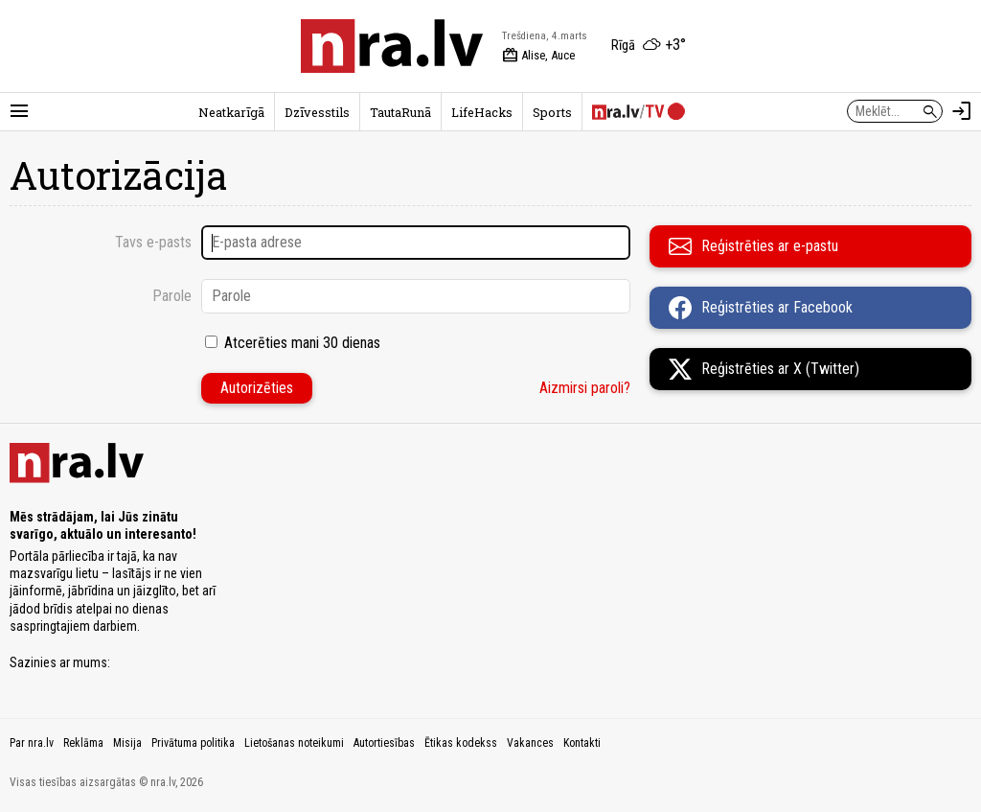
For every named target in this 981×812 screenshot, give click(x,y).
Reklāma (83, 743)
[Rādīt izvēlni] (19, 111)
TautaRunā (400, 112)
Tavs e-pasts (153, 242)
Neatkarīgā (231, 112)
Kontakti (582, 743)
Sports (552, 112)
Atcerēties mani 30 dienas (302, 343)
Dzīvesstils (317, 112)
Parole (172, 296)
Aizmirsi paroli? (584, 388)
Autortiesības (384, 743)
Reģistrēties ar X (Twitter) (764, 369)
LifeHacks (482, 112)
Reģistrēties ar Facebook (761, 307)
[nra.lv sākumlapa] (392, 46)
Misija (127, 743)
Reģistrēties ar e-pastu (753, 246)
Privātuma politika (193, 743)
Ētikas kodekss (460, 743)
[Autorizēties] (962, 111)
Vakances (530, 743)
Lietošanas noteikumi (294, 743)
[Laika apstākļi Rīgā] (648, 46)
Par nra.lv (32, 743)
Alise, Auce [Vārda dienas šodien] (538, 55)
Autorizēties (256, 388)
